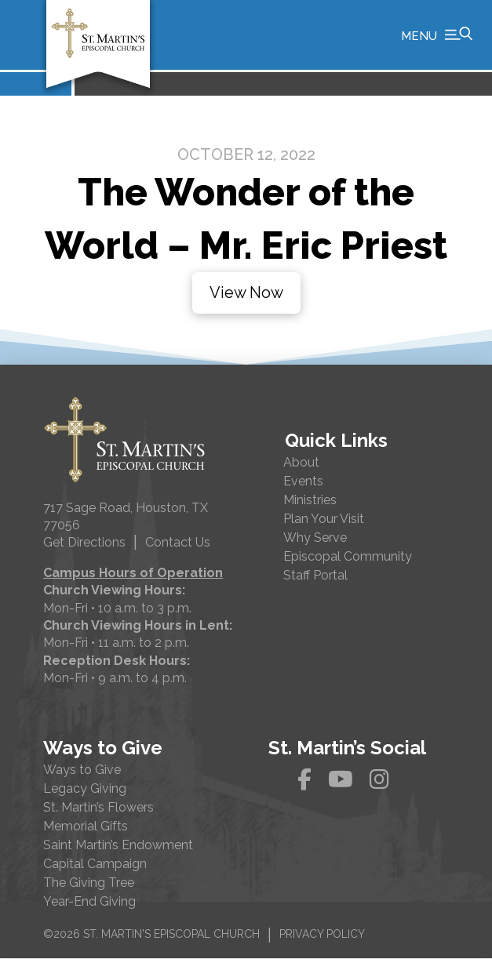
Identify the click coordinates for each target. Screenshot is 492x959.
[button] (436, 35)
